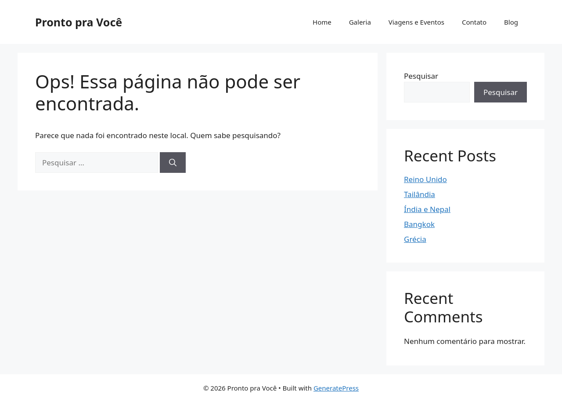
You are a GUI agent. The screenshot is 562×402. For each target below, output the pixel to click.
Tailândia (419, 194)
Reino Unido (425, 179)
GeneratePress (336, 388)
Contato (474, 22)
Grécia (415, 239)
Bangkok (419, 224)
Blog (511, 22)
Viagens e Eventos (416, 22)
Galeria (360, 22)
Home (322, 22)
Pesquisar (421, 76)
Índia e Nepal (427, 209)
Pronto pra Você (78, 22)
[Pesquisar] (173, 162)
